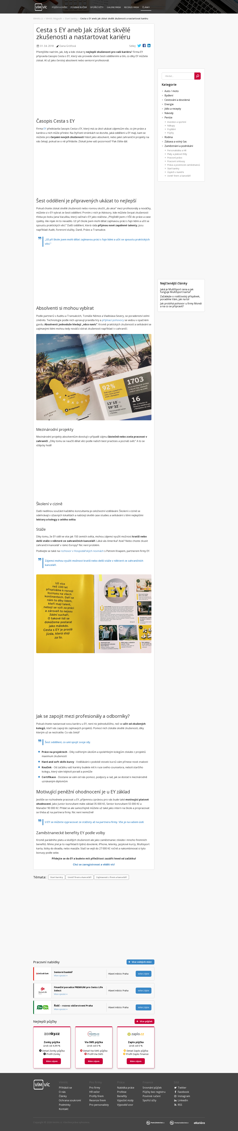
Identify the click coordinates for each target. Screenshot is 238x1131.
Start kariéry (71, 18)
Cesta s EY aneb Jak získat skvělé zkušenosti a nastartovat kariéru (114, 18)
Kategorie (169, 84)
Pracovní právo (174, 157)
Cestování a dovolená (177, 100)
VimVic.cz (57, 1122)
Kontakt (63, 1109)
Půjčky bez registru (154, 1092)
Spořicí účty (96, 7)
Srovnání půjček (152, 1087)
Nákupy (171, 125)
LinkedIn (183, 1100)
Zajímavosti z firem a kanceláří (111, 877)
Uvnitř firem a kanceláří (179, 175)
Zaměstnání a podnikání (178, 146)
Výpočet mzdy (125, 1100)
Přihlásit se (65, 1087)
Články (146, 7)
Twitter (182, 1087)
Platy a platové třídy (177, 154)
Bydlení (168, 95)
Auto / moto (171, 91)
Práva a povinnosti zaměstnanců (183, 164)
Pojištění (171, 129)
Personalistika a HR (176, 150)
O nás (62, 1092)
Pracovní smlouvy (176, 161)
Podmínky (65, 1104)
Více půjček (144, 1021)
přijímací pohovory (113, 320)
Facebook (183, 1092)
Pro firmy (94, 1087)
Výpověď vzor (125, 1104)
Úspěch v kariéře (175, 172)
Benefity (122, 1096)
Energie (169, 104)
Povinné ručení (79, 7)
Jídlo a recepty (172, 108)
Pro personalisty (99, 1104)
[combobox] (178, 76)
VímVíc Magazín (54, 18)
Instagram (184, 1096)
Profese (121, 1092)
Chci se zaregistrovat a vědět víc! (94, 864)
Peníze (168, 117)
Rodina (168, 137)
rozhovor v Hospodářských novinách (82, 551)
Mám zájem (143, 973)
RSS (180, 1104)
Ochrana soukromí (70, 1100)
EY (44, 128)
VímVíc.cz (38, 18)
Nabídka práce (125, 1087)
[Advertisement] (15, 202)
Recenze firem (131, 7)
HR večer (94, 1092)
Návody (168, 113)
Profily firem (96, 1096)
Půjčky (59, 7)
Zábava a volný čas (175, 141)
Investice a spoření (176, 121)
